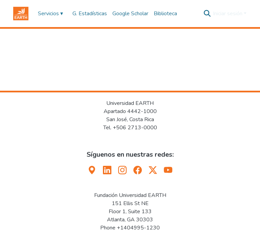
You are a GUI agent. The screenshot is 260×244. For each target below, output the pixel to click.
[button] (20, 13)
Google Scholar (130, 13)
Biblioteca (165, 13)
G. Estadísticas (89, 13)
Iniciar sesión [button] (228, 13)
